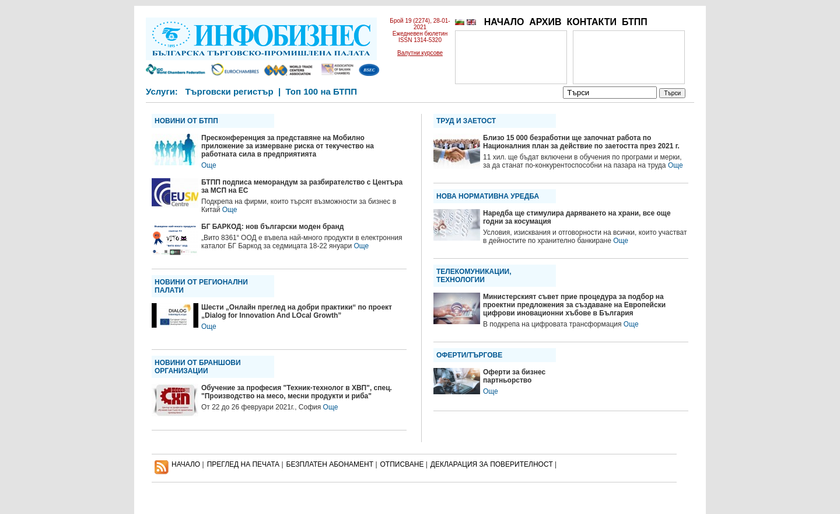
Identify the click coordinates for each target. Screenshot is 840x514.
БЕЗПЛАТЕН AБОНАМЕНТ (330, 464)
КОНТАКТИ (591, 22)
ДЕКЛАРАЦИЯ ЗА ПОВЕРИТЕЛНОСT (491, 464)
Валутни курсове (420, 53)
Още (208, 165)
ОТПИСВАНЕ (402, 464)
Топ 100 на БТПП (322, 91)
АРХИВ (545, 22)
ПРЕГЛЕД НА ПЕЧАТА (243, 464)
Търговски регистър (229, 91)
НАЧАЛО (504, 22)
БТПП (635, 22)
